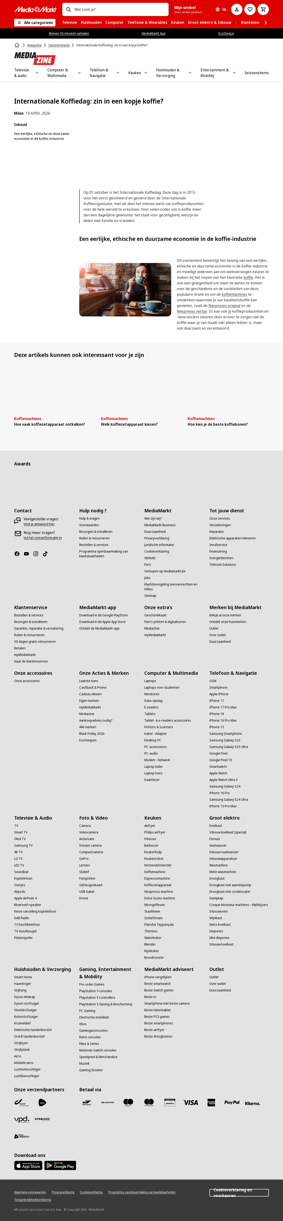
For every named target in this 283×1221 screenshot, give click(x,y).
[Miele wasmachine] (222, 871)
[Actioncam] (86, 839)
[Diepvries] (216, 931)
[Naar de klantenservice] (31, 661)
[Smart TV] (21, 832)
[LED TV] (19, 865)
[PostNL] (42, 1102)
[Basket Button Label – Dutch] (263, 9)
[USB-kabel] (86, 891)
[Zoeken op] (68, 9)
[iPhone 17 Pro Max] (223, 707)
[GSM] (212, 681)
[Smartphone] (218, 687)
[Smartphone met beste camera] (167, 1003)
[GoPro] (83, 858)
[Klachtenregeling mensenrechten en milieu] (174, 586)
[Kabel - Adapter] (155, 733)
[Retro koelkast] (220, 924)
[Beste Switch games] (159, 990)
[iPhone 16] (216, 714)
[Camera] (85, 825)
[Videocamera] (88, 832)
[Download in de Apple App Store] (102, 621)
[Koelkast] (215, 825)
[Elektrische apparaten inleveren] (232, 538)
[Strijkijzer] (21, 1043)
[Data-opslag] (153, 700)
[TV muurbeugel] (25, 931)
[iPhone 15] (216, 727)
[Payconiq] (107, 1102)
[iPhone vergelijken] (157, 977)
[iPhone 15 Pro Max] (223, 806)
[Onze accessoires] (27, 681)
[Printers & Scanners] (158, 727)
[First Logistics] (21, 1136)
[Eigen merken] (89, 700)
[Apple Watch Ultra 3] (223, 779)
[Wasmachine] (218, 865)
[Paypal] (232, 1102)
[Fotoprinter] (87, 878)
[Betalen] (19, 648)
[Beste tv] (150, 997)
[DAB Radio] (21, 918)
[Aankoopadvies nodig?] (95, 720)
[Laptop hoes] (153, 773)
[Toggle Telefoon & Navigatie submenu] (118, 72)
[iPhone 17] (216, 700)
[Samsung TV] (23, 845)
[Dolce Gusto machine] (159, 898)
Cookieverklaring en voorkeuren (239, 1193)
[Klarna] (252, 1103)
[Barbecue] (151, 845)
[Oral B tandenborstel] (29, 1036)
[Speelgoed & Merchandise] (98, 1057)
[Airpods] (19, 891)
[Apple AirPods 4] (25, 898)
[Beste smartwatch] (157, 983)
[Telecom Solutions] (222, 564)
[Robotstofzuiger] (26, 1016)
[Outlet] (214, 628)
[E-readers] (151, 707)
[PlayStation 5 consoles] (95, 991)
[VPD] (21, 1119)
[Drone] (83, 898)
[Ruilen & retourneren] (94, 538)
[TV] (16, 825)
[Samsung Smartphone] (225, 733)
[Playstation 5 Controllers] (97, 997)
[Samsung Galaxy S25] (224, 740)
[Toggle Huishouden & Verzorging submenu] (190, 72)
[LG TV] (18, 858)
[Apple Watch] (218, 773)
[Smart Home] (23, 977)
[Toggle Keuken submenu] (145, 72)
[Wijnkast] (215, 918)
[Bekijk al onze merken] (225, 615)
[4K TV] (18, 852)
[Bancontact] (86, 1102)
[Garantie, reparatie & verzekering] (38, 628)
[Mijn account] (236, 9)
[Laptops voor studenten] (161, 687)
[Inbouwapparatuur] (223, 858)
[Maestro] (128, 1102)
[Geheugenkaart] (91, 885)
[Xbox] (83, 1024)
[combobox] (120, 9)
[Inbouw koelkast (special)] (227, 832)
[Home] (17, 45)
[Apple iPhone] (219, 694)
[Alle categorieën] (34, 22)
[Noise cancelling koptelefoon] (35, 911)
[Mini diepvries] (219, 937)
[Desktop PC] (152, 740)
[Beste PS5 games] (157, 1016)
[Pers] (147, 564)
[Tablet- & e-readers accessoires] (167, 720)
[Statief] (84, 871)
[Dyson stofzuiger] (26, 1003)
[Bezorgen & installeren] (95, 531)
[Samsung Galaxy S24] (224, 786)
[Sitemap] (150, 595)
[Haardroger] (22, 983)
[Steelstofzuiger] (25, 1010)
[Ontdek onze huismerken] (227, 621)
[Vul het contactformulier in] (43, 537)
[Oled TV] (20, 839)
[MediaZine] (152, 628)
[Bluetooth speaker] (27, 904)
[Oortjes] (19, 885)
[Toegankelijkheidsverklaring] (32, 1200)
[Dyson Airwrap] (24, 997)
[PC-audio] (151, 753)
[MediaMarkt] (35, 9)
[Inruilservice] (218, 544)
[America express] (211, 1102)
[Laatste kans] (88, 681)
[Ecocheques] (88, 740)
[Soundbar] (21, 871)
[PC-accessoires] (155, 746)
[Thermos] (151, 931)
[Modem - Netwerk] (157, 760)
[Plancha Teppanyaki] (159, 924)
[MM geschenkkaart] (169, 1102)
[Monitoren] (151, 694)
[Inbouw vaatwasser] (223, 852)
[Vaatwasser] (218, 845)
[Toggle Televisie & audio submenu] (37, 72)
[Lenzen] (84, 865)
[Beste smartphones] (158, 1023)
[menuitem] (69, 22)
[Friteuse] (150, 839)
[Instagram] (37, 554)
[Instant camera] (90, 845)
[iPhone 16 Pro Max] (223, 720)
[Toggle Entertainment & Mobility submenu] (234, 72)
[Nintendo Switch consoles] (98, 1050)
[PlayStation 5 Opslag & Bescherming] (105, 1004)
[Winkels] (150, 558)
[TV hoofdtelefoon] (27, 924)
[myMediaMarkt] (25, 654)
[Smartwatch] (218, 766)
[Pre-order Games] (91, 984)
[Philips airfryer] (154, 832)
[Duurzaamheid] (155, 531)
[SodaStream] (153, 918)
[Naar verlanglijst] (250, 9)
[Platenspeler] (23, 937)
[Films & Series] (89, 1043)
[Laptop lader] (153, 766)
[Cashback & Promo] (93, 687)
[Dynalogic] (42, 1119)
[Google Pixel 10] (220, 760)
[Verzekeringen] (220, 525)
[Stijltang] (20, 990)
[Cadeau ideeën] (90, 694)
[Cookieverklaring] (156, 551)
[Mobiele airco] (23, 1062)
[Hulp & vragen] (89, 518)
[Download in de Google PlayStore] (103, 615)
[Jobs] (147, 577)
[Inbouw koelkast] (221, 944)
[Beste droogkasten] (158, 1036)
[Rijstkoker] (151, 951)
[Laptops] (150, 681)
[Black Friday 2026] (91, 733)
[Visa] (190, 1102)
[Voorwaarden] (89, 525)
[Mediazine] (86, 714)
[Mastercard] (149, 1102)
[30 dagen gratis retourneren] (35, 641)
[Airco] (17, 1056)
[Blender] (150, 944)
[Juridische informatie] (159, 544)
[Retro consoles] (90, 1037)
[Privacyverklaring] (156, 538)
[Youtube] (28, 554)
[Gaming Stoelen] (91, 1070)
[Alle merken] (87, 727)
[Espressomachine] (157, 878)
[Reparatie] (216, 531)
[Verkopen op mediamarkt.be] (165, 571)
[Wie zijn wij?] (153, 518)
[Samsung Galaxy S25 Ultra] (228, 746)
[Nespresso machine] (158, 891)
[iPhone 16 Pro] (219, 793)
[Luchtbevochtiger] (26, 1076)
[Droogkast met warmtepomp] (230, 885)
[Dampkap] (216, 898)
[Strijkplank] (22, 1049)
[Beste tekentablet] (157, 1010)
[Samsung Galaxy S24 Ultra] (228, 799)
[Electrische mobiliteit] (94, 1017)
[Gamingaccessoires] (93, 1030)
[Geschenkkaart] (155, 615)
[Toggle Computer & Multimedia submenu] (79, 72)
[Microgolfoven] (154, 904)
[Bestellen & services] (93, 544)
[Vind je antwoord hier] (39, 524)
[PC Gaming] (87, 1010)
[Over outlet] (217, 635)
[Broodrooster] (154, 957)
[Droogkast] (217, 878)
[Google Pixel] (218, 753)
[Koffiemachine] (154, 871)
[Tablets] (149, 714)
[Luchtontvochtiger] (27, 1069)
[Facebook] (19, 554)
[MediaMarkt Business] (160, 525)
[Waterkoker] (152, 937)
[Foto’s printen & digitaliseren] (165, 621)
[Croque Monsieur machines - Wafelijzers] (238, 904)
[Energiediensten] (221, 558)
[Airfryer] (149, 825)
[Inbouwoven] (218, 911)
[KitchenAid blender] (158, 865)
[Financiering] (218, 551)
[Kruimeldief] (22, 1023)
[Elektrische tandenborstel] (33, 1029)
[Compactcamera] (91, 852)
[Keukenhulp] (153, 852)
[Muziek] (84, 1063)
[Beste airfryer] (154, 1029)
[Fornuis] (214, 839)
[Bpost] (21, 1102)
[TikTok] (47, 554)
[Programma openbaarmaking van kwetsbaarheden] (109, 553)
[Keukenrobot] (153, 858)
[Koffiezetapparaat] (157, 885)
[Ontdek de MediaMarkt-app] (99, 628)
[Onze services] (219, 518)
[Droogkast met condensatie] (229, 891)
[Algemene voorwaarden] (30, 1192)
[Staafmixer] (152, 911)
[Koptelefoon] (23, 878)
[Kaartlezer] (152, 779)
